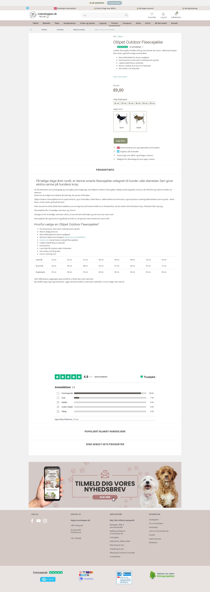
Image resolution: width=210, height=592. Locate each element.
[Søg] (126, 16)
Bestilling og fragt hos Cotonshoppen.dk (117, 532)
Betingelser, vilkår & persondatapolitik (117, 526)
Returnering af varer (117, 545)
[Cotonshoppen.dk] (43, 16)
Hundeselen (44, 241)
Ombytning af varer (117, 549)
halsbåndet (80, 238)
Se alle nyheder (115, 3)
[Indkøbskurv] (175, 14)
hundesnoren (70, 238)
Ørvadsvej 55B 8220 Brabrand (76, 531)
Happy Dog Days (155, 539)
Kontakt (152, 535)
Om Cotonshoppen (156, 523)
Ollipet (120, 37)
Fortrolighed (114, 537)
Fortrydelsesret (115, 556)
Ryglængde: (120, 100)
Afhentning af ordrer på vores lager (122, 553)
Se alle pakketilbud (96, 3)
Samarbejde (153, 527)
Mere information (120, 77)
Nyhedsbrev (153, 542)
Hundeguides (153, 520)
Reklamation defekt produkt (120, 541)
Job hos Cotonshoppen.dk (158, 531)
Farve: (118, 110)
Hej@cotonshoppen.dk (80, 520)
